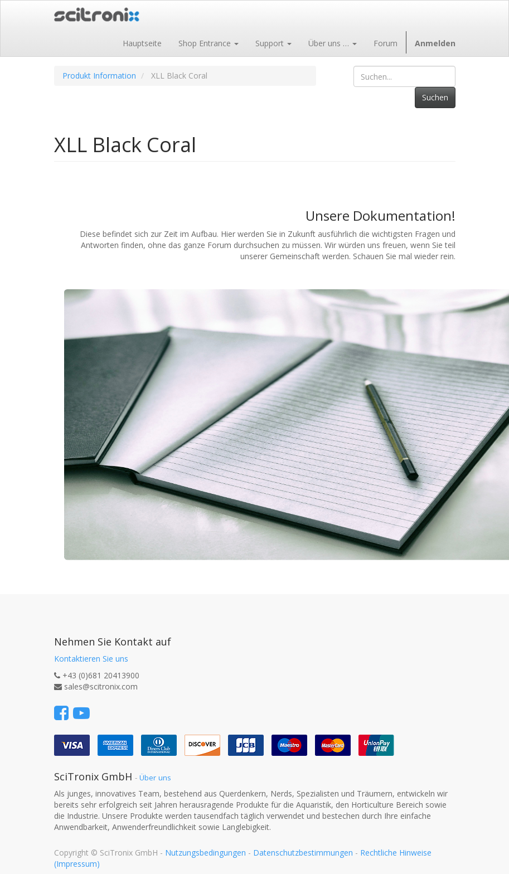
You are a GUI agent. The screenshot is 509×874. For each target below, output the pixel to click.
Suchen (435, 97)
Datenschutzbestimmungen (303, 852)
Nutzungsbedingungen (205, 852)
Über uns (155, 778)
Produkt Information (99, 75)
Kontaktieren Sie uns (91, 658)
